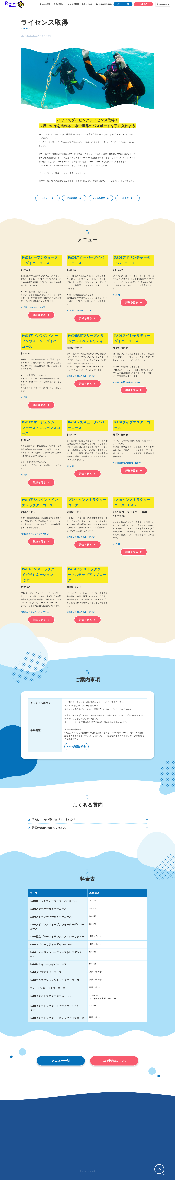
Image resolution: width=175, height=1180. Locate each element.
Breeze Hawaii (14, 4)
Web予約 (143, 4)
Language (162, 4)
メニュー (47, 198)
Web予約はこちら (114, 1060)
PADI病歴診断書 (76, 746)
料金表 (127, 198)
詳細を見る (41, 315)
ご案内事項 (74, 198)
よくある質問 (101, 198)
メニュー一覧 (123, 4)
